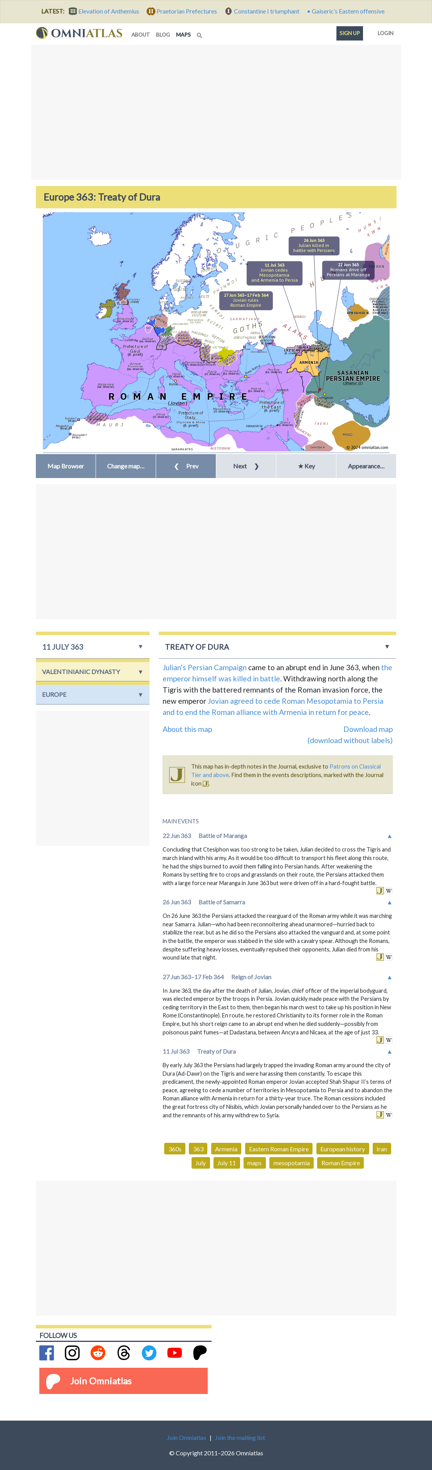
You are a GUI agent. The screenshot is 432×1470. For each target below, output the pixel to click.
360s (175, 1148)
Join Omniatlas (100, 1380)
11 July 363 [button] (62, 646)
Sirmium (208, 364)
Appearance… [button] (366, 466)
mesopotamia (292, 1162)
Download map (368, 729)
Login (384, 31)
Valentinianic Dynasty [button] (81, 671)
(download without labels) (350, 740)
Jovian (218, 700)
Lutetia (130, 340)
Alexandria (254, 426)
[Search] (200, 33)
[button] (126, 466)
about (140, 35)
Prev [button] (186, 466)
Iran (382, 1148)
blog (163, 35)
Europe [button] (54, 694)
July (200, 1162)
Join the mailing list (240, 1437)
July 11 (226, 1162)
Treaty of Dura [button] (197, 646)
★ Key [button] (306, 466)
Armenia (226, 1148)
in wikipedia (389, 890)
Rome (173, 384)
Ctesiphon (325, 397)
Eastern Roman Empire (279, 1148)
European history (342, 1148)
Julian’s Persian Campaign (205, 667)
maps (185, 34)
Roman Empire (340, 1162)
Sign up (350, 33)
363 (198, 1148)
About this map (187, 729)
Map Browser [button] (65, 466)
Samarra (312, 392)
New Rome (252, 369)
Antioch (282, 390)
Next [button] (246, 466)
